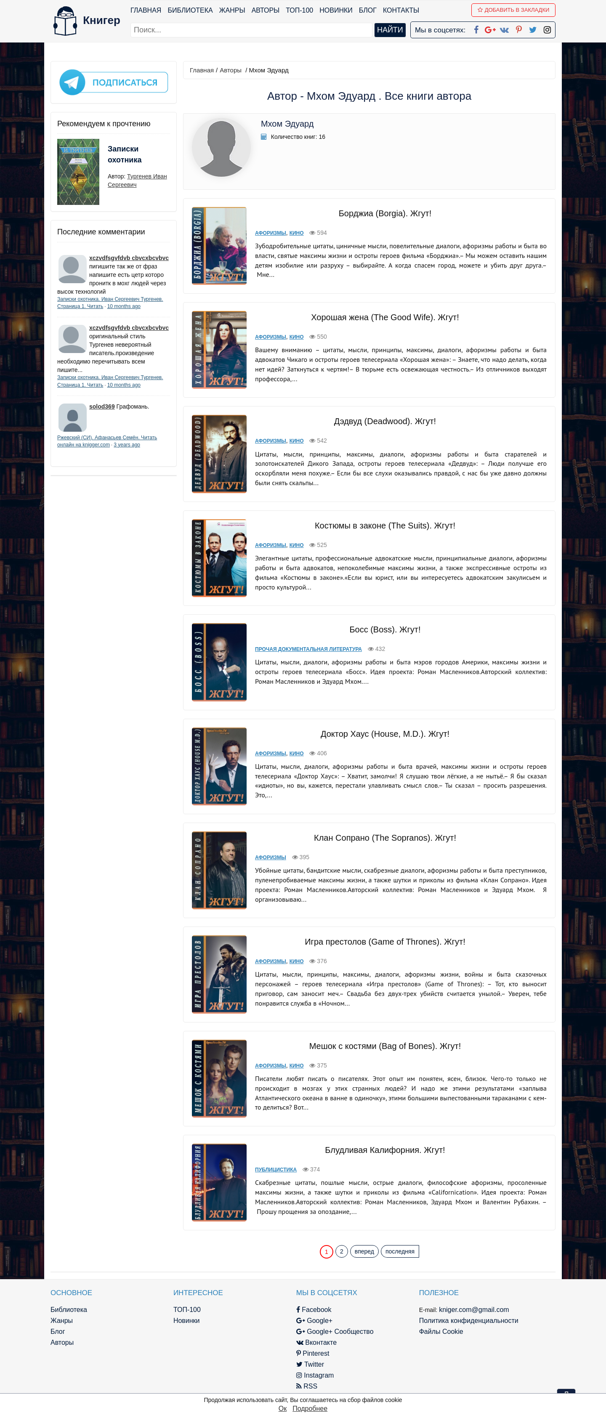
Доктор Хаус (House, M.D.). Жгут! (385, 733)
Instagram (315, 1375)
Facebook (314, 1309)
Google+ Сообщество (335, 1331)
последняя (400, 1251)
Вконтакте (316, 1342)
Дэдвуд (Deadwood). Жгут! (385, 421)
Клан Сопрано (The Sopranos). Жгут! (385, 837)
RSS (306, 1386)
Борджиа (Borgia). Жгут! (385, 213)
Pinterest (313, 1353)
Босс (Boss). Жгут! (384, 629)
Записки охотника (124, 154)
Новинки (336, 10)
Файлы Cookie (441, 1331)
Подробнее (309, 1408)
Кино (297, 233)
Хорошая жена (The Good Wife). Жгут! (385, 317)
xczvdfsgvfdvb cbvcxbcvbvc (129, 258)
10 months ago (124, 306)
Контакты (401, 10)
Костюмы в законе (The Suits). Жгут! (385, 525)
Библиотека (190, 10)
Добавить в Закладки (514, 10)
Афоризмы (270, 233)
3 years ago (127, 445)
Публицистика (276, 1170)
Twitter (310, 1364)
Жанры (232, 10)
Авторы (266, 10)
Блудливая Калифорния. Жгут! (385, 1150)
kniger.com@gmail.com (474, 1309)
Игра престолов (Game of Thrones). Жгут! (385, 941)
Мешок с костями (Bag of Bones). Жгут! (385, 1046)
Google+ (314, 1320)
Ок (283, 1408)
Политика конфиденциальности (468, 1320)
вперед (364, 1251)
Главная (145, 10)
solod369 (102, 406)
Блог (368, 10)
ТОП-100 (299, 10)
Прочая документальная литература (308, 649)
